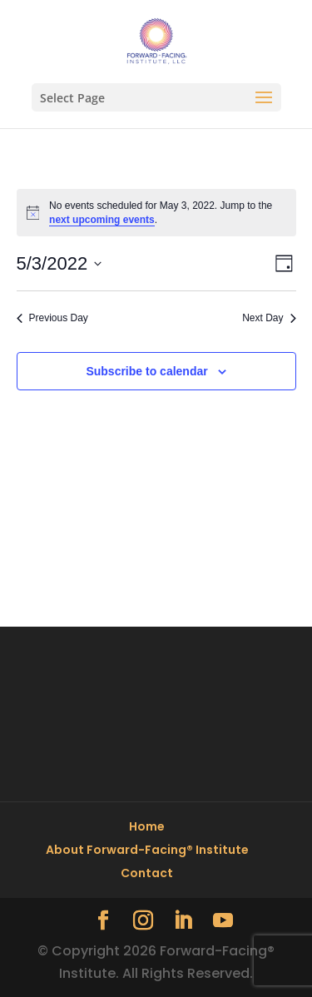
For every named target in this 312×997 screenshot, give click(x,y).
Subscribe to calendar (146, 371)
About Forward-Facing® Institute (147, 849)
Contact (147, 873)
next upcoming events (102, 220)
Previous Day (52, 318)
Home (147, 826)
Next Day (268, 318)
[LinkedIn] (183, 921)
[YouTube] (223, 921)
